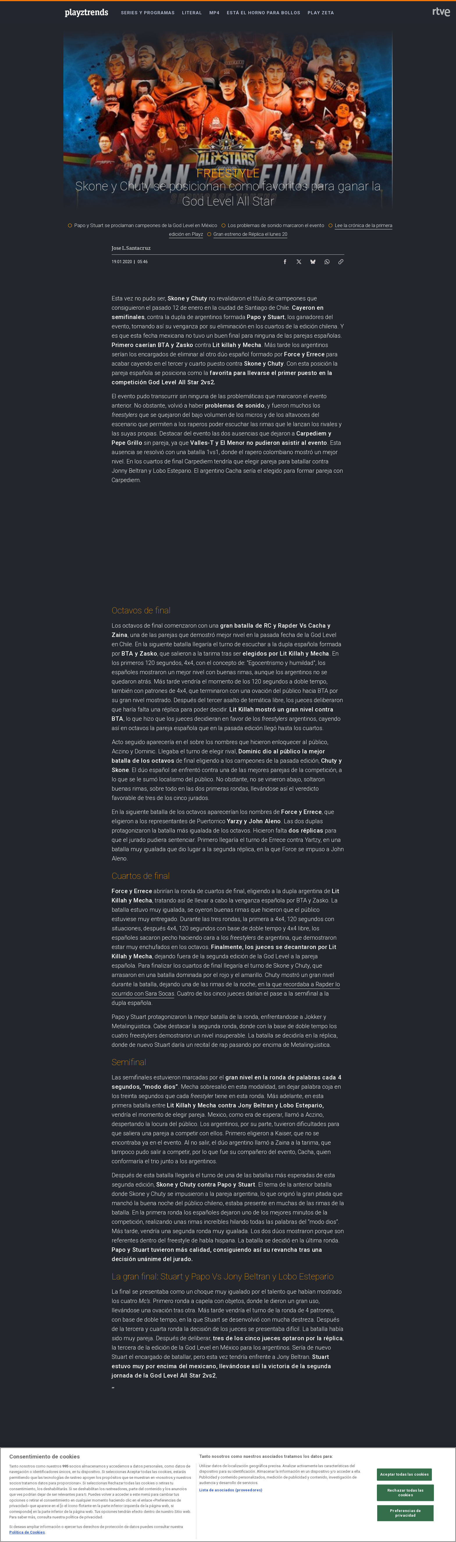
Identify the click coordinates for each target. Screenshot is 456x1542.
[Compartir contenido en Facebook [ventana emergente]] (285, 260)
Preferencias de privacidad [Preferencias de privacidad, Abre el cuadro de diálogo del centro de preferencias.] (405, 1513)
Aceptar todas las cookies (404, 1474)
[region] (228, 1494)
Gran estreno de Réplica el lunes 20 (250, 234)
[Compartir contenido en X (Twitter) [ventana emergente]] (299, 260)
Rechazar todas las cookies (405, 1492)
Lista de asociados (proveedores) (230, 1490)
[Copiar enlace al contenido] (341, 260)
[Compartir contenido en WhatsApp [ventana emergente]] (327, 260)
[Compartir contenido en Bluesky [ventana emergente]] (313, 260)
